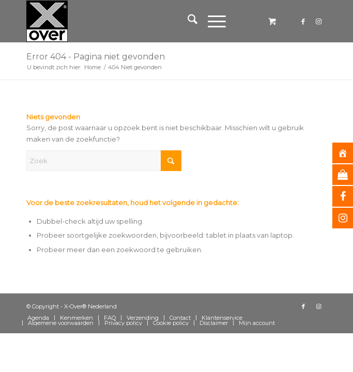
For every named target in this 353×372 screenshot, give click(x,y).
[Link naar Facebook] (303, 21)
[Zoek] (187, 21)
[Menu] (211, 21)
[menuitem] (187, 21)
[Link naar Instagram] (319, 21)
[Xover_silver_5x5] (146, 21)
